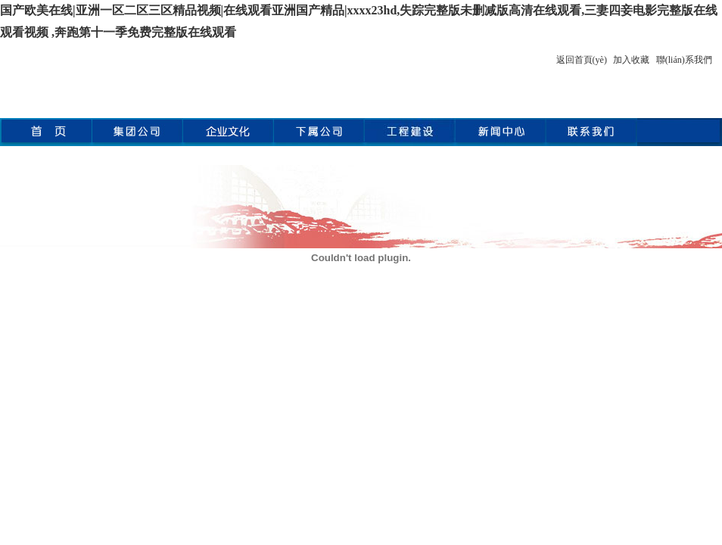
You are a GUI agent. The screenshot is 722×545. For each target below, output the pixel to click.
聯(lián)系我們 (684, 59)
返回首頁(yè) (581, 59)
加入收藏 (631, 59)
